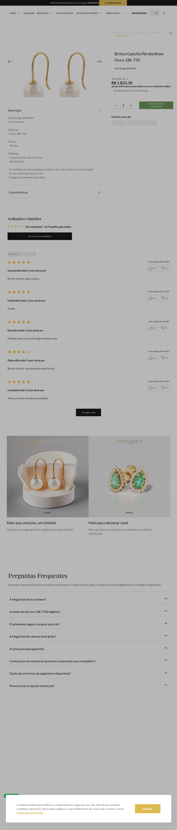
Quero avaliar (40, 236)
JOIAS (127, 32)
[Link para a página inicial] (117, 32)
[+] (130, 105)
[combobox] (151, 13)
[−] (116, 105)
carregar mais (88, 412)
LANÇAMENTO (157, 32)
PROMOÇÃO (140, 32)
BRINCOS (122, 35)
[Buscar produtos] (153, 13)
